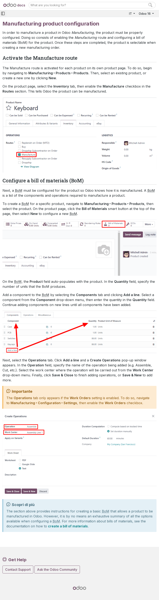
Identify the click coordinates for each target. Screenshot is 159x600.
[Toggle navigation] (3, 13)
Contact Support (18, 569)
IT (131, 13)
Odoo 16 (145, 13)
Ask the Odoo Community (57, 569)
